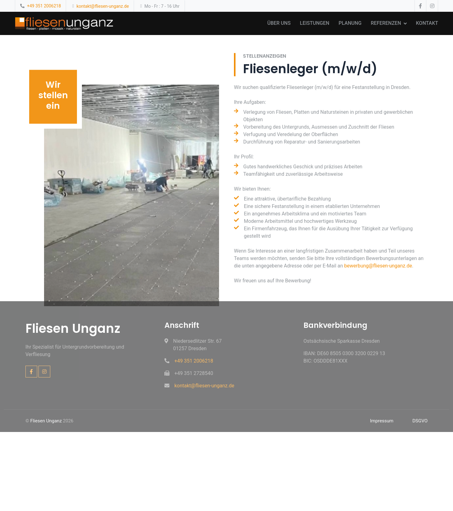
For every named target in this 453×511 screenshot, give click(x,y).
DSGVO (420, 421)
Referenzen (386, 23)
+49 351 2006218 (44, 5)
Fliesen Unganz (46, 421)
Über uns (278, 23)
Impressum (381, 421)
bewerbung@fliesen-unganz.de (378, 285)
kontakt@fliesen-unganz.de (102, 6)
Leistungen (315, 23)
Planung (350, 23)
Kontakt (427, 23)
